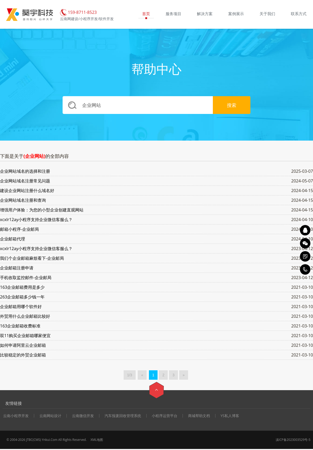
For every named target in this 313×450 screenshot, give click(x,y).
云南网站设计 (50, 416)
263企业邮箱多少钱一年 (22, 297)
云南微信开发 (83, 416)
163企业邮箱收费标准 (20, 326)
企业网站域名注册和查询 (23, 200)
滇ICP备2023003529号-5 (293, 439)
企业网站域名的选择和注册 (25, 171)
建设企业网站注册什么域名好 (27, 190)
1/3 (129, 375)
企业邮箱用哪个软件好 (21, 306)
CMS (37, 439)
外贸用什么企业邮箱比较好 (25, 316)
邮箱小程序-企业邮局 (19, 229)
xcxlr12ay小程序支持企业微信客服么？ (36, 219)
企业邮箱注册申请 (16, 268)
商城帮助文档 (199, 416)
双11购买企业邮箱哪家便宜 (25, 335)
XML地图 (97, 439)
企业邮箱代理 (12, 239)
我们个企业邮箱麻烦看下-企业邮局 (32, 258)
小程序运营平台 (164, 416)
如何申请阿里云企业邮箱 (23, 345)
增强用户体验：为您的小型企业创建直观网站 (41, 210)
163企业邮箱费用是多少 (22, 287)
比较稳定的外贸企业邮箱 (23, 355)
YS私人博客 (230, 416)
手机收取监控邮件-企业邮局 (25, 277)
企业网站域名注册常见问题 (25, 181)
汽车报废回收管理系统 (123, 416)
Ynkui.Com (49, 439)
